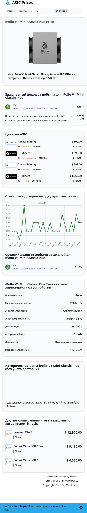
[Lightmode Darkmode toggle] (38, 11)
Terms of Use (52, 480)
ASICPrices (72, 485)
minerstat (73, 476)
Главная (11, 11)
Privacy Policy (70, 480)
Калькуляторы (25, 11)
